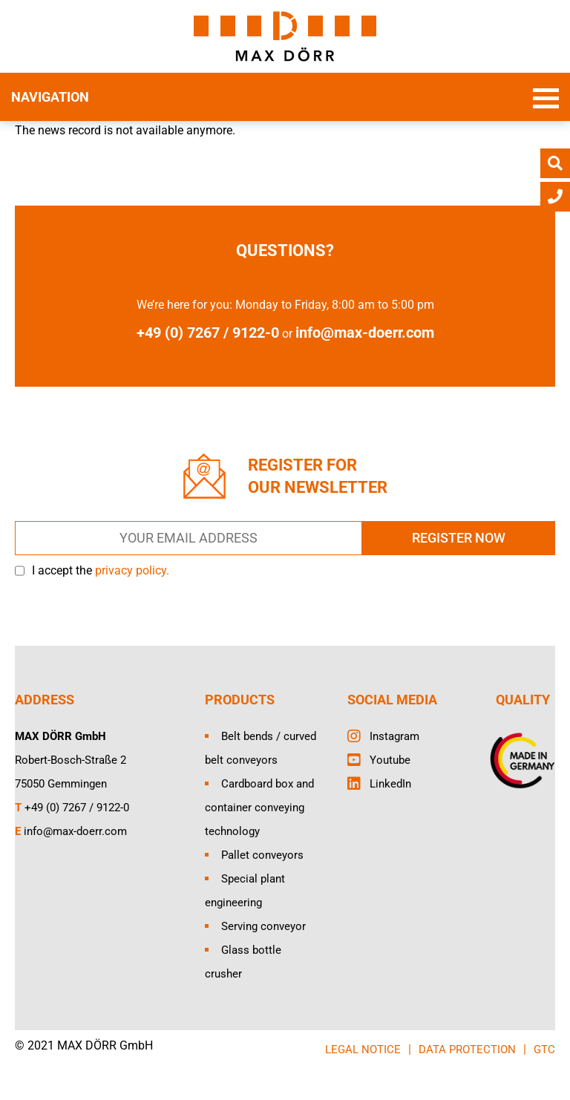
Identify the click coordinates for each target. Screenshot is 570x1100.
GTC (544, 1049)
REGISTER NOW (458, 538)
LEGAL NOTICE (363, 1049)
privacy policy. (132, 570)
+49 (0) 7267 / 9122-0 (76, 807)
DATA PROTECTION (467, 1049)
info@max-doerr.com (364, 332)
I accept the (100, 570)
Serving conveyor (263, 926)
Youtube (390, 760)
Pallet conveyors (262, 855)
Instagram (394, 736)
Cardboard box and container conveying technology (259, 807)
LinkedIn (390, 783)
